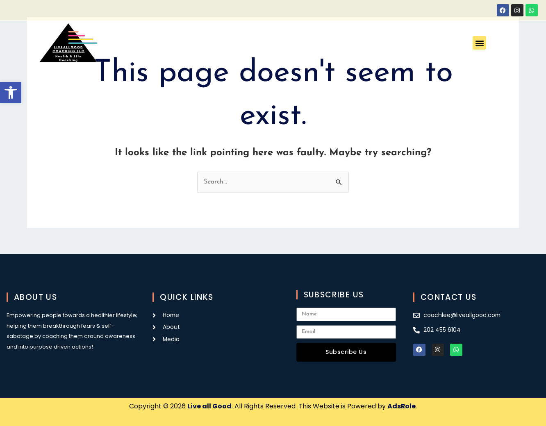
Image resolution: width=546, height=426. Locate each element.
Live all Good (209, 406)
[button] (10, 92)
